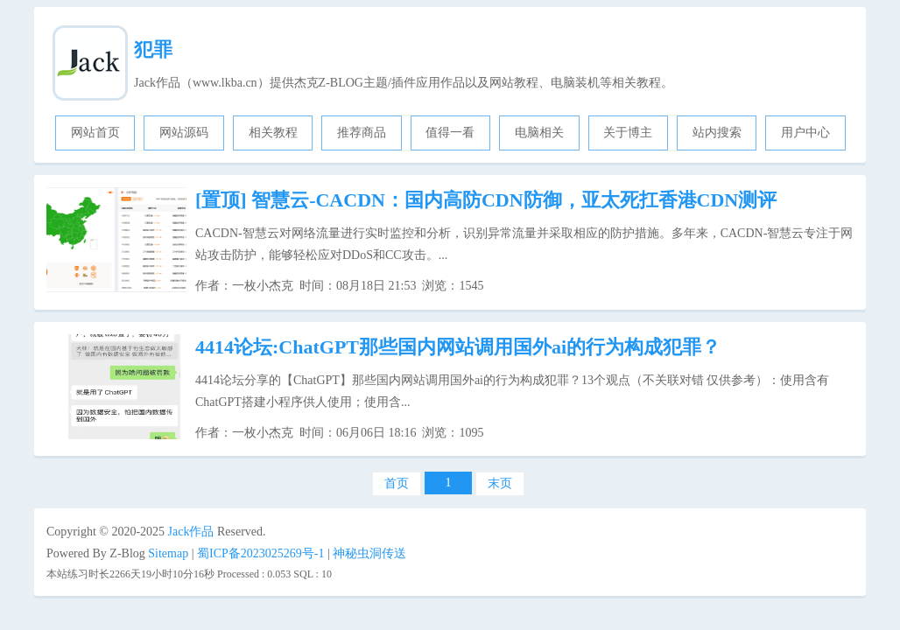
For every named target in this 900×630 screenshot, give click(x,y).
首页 (396, 483)
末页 (500, 483)
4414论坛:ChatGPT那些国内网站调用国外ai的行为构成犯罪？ (458, 347)
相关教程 (273, 132)
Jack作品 (191, 531)
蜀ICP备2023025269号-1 (260, 553)
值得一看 (450, 132)
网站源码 (183, 132)
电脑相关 (539, 132)
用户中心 (805, 132)
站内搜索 (717, 132)
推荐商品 (361, 132)
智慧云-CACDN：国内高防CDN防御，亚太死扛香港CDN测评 (486, 200)
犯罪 (153, 49)
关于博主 (627, 132)
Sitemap (168, 553)
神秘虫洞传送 (369, 553)
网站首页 (95, 132)
